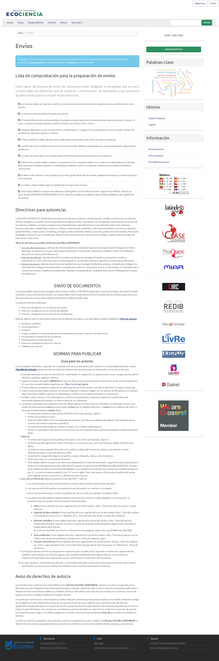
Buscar (64, 22)
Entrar (213, 3)
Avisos (21, 22)
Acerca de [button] (77, 22)
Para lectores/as (156, 149)
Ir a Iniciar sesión (35, 62)
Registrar (71, 62)
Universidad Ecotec (120, 648)
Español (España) (157, 118)
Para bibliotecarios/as (159, 161)
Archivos (52, 22)
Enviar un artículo (173, 49)
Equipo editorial (35, 22)
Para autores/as (156, 155)
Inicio (20, 32)
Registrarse (200, 3)
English (152, 124)
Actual (10, 22)
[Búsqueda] (185, 22)
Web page (98, 643)
